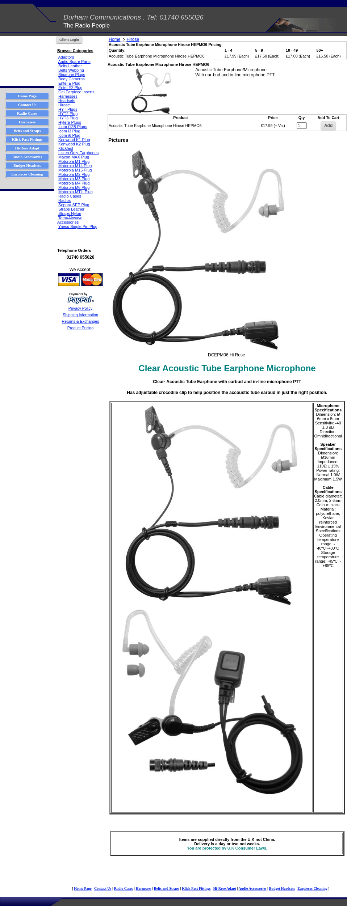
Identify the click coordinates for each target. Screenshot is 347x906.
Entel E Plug (69, 83)
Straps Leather (71, 209)
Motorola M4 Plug (73, 183)
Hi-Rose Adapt (224, 888)
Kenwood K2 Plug (74, 144)
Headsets (66, 100)
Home (114, 39)
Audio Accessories (253, 888)
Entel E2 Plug (70, 87)
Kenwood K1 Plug (74, 139)
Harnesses (68, 96)
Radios (64, 200)
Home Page (83, 888)
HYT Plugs (67, 109)
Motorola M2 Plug (73, 174)
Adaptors (66, 57)
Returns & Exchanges (80, 321)
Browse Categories (75, 50)
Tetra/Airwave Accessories (70, 220)
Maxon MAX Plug (73, 157)
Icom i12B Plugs (72, 126)
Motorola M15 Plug (75, 170)
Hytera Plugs (69, 122)
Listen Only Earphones (78, 153)
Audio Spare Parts (74, 61)
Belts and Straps (166, 888)
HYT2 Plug (68, 113)
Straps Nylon (69, 213)
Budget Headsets (282, 888)
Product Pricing (80, 328)
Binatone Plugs (71, 74)
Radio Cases (69, 196)
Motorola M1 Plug (73, 161)
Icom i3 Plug (69, 131)
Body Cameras (71, 79)
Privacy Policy (80, 308)
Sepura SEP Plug (73, 205)
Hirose (64, 105)
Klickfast (65, 148)
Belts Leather (70, 66)
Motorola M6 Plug (73, 187)
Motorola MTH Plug (75, 192)
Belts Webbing (71, 70)
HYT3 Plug (68, 118)
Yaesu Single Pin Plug (77, 226)
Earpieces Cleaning (312, 888)
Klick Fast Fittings (196, 888)
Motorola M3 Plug (73, 179)
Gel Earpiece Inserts (76, 92)
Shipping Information (80, 315)
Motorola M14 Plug (75, 166)
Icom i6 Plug (69, 135)
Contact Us (103, 888)
